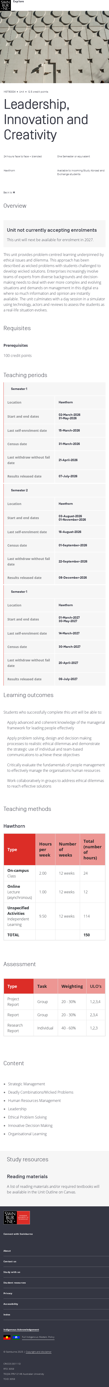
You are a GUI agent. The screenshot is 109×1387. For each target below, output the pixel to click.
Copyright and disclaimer (38, 1351)
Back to (9, 192)
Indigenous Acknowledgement (21, 1329)
